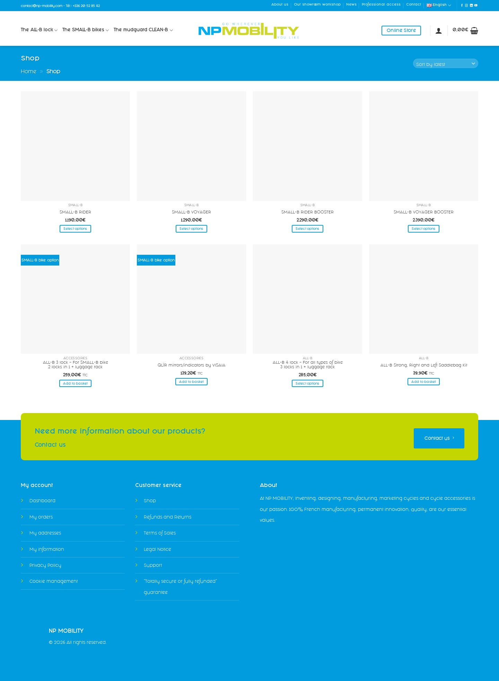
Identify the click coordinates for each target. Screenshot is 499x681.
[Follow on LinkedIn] (471, 5)
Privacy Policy (45, 565)
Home (28, 71)
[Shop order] (445, 63)
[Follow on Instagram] (466, 5)
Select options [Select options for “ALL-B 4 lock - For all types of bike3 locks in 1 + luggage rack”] (307, 383)
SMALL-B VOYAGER (191, 212)
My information (46, 549)
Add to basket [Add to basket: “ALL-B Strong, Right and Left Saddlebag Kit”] (423, 381)
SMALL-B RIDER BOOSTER (307, 212)
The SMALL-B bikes (85, 30)
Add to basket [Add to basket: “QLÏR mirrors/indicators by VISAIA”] (191, 381)
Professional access (381, 5)
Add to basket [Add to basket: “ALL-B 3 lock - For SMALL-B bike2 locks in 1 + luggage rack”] (75, 383)
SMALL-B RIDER (75, 212)
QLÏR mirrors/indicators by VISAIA (192, 365)
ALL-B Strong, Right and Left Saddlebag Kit (423, 365)
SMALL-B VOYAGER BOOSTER (424, 212)
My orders (41, 517)
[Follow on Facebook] (462, 5)
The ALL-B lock (39, 30)
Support (153, 565)
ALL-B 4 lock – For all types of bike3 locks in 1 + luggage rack (308, 364)
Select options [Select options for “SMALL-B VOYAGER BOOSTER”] (423, 228)
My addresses (45, 533)
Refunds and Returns (167, 517)
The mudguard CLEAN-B (143, 30)
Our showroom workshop (317, 5)
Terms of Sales (160, 533)
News (351, 5)
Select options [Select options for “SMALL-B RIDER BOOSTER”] (307, 228)
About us (279, 5)
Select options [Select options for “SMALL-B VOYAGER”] (191, 228)
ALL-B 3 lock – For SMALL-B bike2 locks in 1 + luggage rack (75, 364)
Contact (413, 5)
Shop (150, 501)
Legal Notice (157, 549)
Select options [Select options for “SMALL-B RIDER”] (75, 228)
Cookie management (53, 581)
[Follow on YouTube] (475, 5)
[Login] (438, 30)
